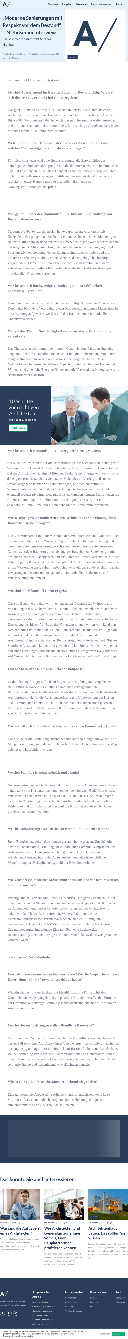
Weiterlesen (105, 1334)
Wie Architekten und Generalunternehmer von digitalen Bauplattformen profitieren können (64, 1229)
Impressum (120, 1298)
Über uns (94, 1302)
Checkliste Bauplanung (42, 1311)
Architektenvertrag (40, 1324)
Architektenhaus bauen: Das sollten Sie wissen (108, 1229)
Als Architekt (70, 1298)
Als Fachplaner (71, 1302)
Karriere (93, 1298)
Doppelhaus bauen (40, 1315)
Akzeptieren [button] (118, 1334)
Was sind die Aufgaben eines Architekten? (20, 1229)
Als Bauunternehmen (73, 1311)
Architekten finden (40, 1302)
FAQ (92, 1306)
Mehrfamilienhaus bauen (43, 1319)
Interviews (73, 57)
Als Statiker (70, 1306)
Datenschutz (121, 1302)
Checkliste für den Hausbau (44, 1306)
